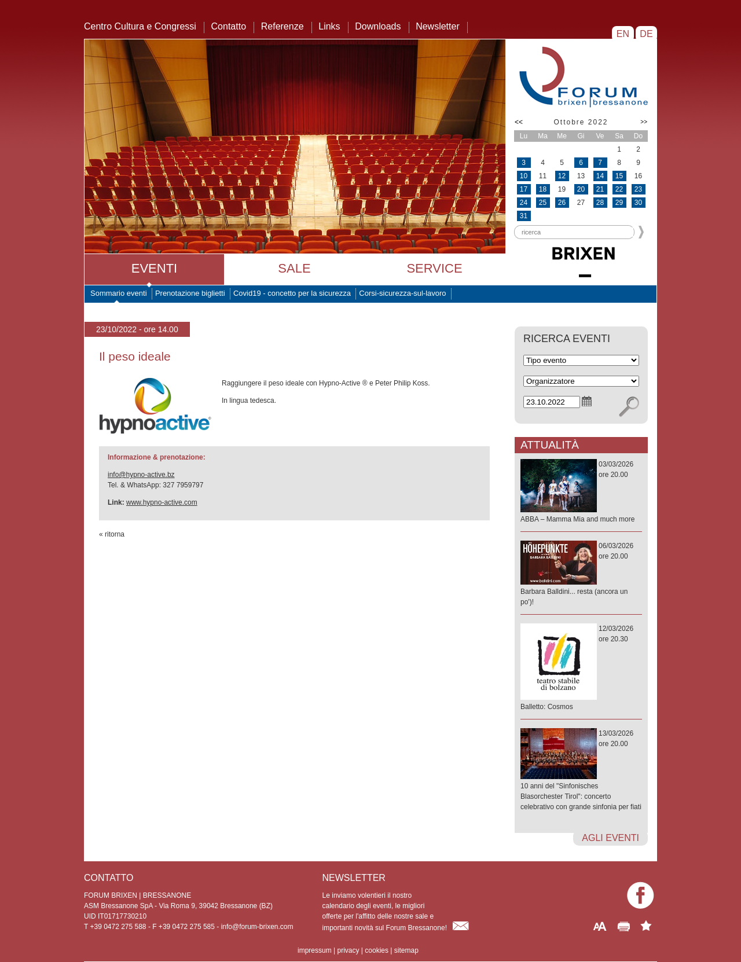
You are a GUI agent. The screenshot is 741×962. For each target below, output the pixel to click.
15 (619, 176)
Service (434, 268)
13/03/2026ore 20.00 (581, 770)
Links (329, 26)
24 (523, 203)
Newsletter (438, 26)
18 (542, 189)
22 (619, 189)
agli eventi (610, 838)
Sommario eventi (118, 293)
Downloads (378, 26)
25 (542, 203)
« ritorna (111, 534)
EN (623, 34)
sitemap (406, 950)
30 (638, 203)
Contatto (228, 26)
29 (619, 203)
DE (646, 34)
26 (562, 203)
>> (643, 122)
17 (523, 189)
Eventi (154, 268)
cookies (376, 950)
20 (581, 189)
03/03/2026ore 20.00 (581, 492)
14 (600, 176)
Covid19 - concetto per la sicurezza (292, 293)
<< (519, 122)
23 (638, 189)
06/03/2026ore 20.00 (581, 574)
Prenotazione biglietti (190, 293)
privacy (348, 950)
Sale (294, 268)
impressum (315, 950)
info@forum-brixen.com (257, 927)
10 (523, 176)
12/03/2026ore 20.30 (581, 668)
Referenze (282, 26)
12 (562, 176)
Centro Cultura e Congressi (140, 26)
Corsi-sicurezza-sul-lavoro (402, 293)
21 (600, 189)
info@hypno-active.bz (141, 475)
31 (523, 216)
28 (600, 203)
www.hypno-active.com (161, 502)
